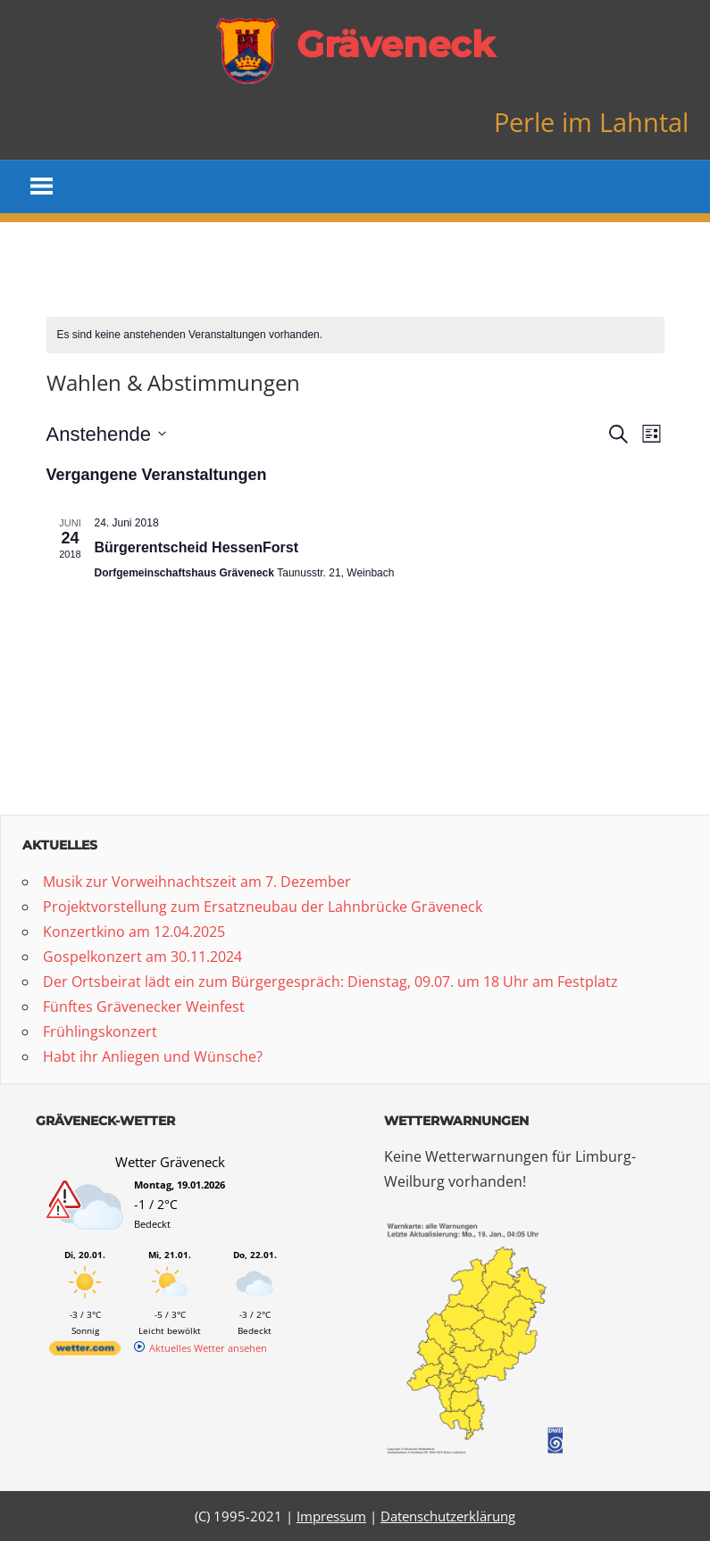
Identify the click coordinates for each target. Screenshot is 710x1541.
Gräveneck (396, 44)
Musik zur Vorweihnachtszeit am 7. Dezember (197, 881)
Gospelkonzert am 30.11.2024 (142, 956)
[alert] (355, 335)
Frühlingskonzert (100, 1031)
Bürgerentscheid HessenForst (197, 547)
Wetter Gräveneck (170, 1162)
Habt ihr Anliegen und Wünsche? (153, 1056)
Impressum (331, 1516)
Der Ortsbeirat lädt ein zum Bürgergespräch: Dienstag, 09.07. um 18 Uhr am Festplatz (330, 981)
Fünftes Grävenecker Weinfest (144, 1006)
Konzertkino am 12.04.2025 (134, 931)
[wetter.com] (85, 1351)
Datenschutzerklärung (447, 1516)
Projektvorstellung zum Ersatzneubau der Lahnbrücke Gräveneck (262, 906)
